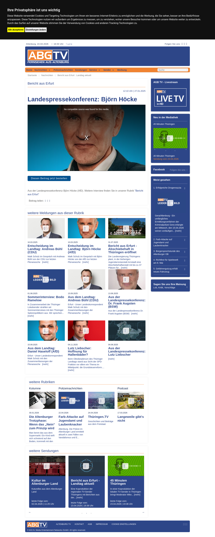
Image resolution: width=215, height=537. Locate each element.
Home (29, 70)
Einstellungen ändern (36, 29)
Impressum (102, 524)
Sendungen (81, 70)
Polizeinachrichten (63, 70)
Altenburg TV (63, 524)
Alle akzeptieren (16, 29)
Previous (29, 512)
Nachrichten (40, 70)
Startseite (32, 75)
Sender (107, 70)
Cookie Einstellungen (124, 524)
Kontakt (79, 524)
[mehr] (45, 262)
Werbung (122, 70)
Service (93, 70)
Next (143, 512)
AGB (90, 524)
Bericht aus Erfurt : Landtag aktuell (74, 75)
